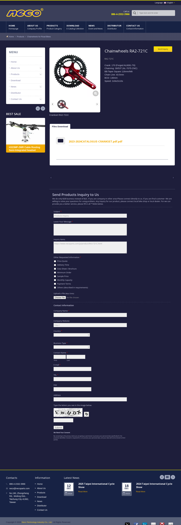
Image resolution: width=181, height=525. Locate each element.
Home (15, 27)
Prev (43, 108)
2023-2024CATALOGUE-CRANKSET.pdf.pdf (96, 141)
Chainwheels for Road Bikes (39, 37)
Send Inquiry (163, 49)
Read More (83, 489)
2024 (68, 491)
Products (54, 27)
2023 (126, 491)
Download (75, 27)
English (168, 3)
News (95, 27)
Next (38, 108)
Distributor (114, 27)
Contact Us (135, 27)
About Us (34, 27)
